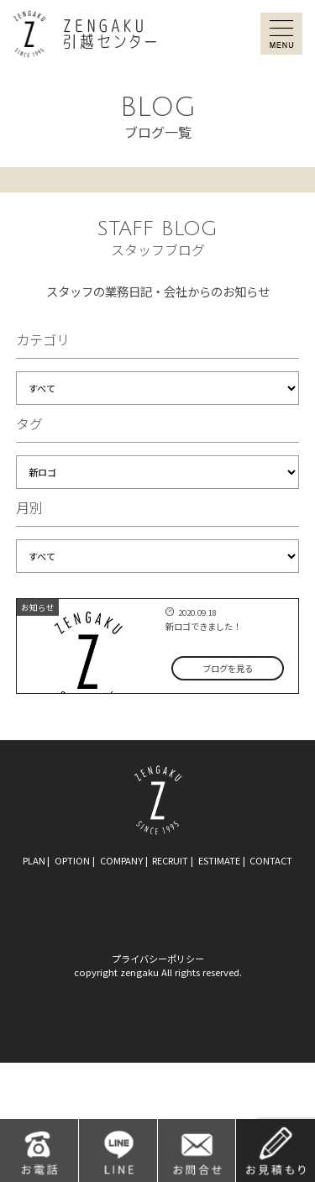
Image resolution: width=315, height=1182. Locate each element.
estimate (219, 860)
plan (34, 860)
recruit (170, 860)
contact (270, 860)
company (121, 860)
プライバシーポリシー (158, 958)
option (72, 860)
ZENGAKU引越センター (84, 34)
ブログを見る (227, 668)
